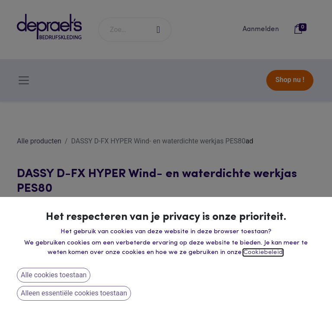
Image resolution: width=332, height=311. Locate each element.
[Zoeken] (159, 29)
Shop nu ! (289, 80)
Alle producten (39, 141)
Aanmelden (261, 29)
